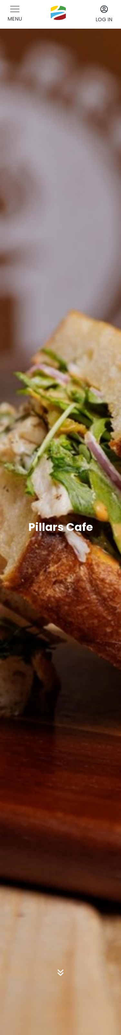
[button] (15, 14)
